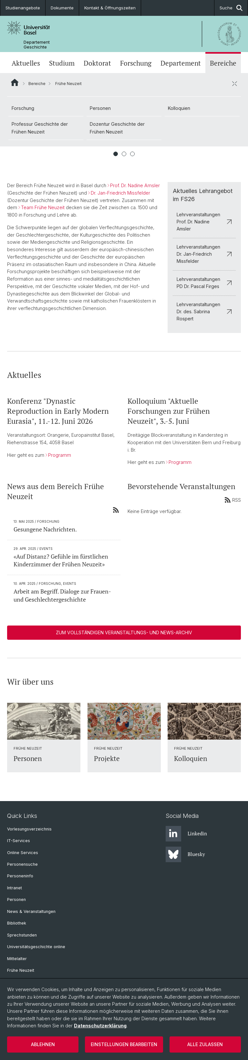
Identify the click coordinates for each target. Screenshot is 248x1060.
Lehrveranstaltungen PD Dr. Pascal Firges (204, 282)
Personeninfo (20, 875)
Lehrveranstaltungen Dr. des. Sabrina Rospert (204, 312)
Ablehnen (43, 1044)
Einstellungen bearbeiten (124, 1044)
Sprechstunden (22, 935)
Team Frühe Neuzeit (43, 207)
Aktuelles (26, 63)
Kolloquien (179, 108)
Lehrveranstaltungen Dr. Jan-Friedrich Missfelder (204, 254)
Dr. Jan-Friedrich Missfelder (120, 193)
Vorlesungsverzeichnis (29, 829)
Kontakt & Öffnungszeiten (110, 7)
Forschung (135, 63)
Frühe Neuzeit (20, 970)
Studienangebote (22, 7)
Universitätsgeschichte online (36, 946)
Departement (180, 63)
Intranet (14, 887)
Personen (100, 108)
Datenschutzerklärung (100, 1025)
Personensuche (22, 864)
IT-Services (18, 840)
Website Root (14, 82)
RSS (232, 500)
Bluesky (185, 854)
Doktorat (97, 63)
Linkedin (186, 833)
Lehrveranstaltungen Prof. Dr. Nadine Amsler (204, 222)
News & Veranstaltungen (31, 911)
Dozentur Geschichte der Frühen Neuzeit (117, 127)
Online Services (22, 852)
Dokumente (62, 7)
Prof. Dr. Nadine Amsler (135, 185)
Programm (59, 454)
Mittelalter (17, 958)
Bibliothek (16, 923)
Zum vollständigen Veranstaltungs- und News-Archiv (124, 632)
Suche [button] (231, 8)
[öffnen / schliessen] (234, 83)
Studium (62, 63)
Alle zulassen (205, 1044)
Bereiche (223, 63)
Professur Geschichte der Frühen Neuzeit (40, 127)
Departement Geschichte (37, 44)
